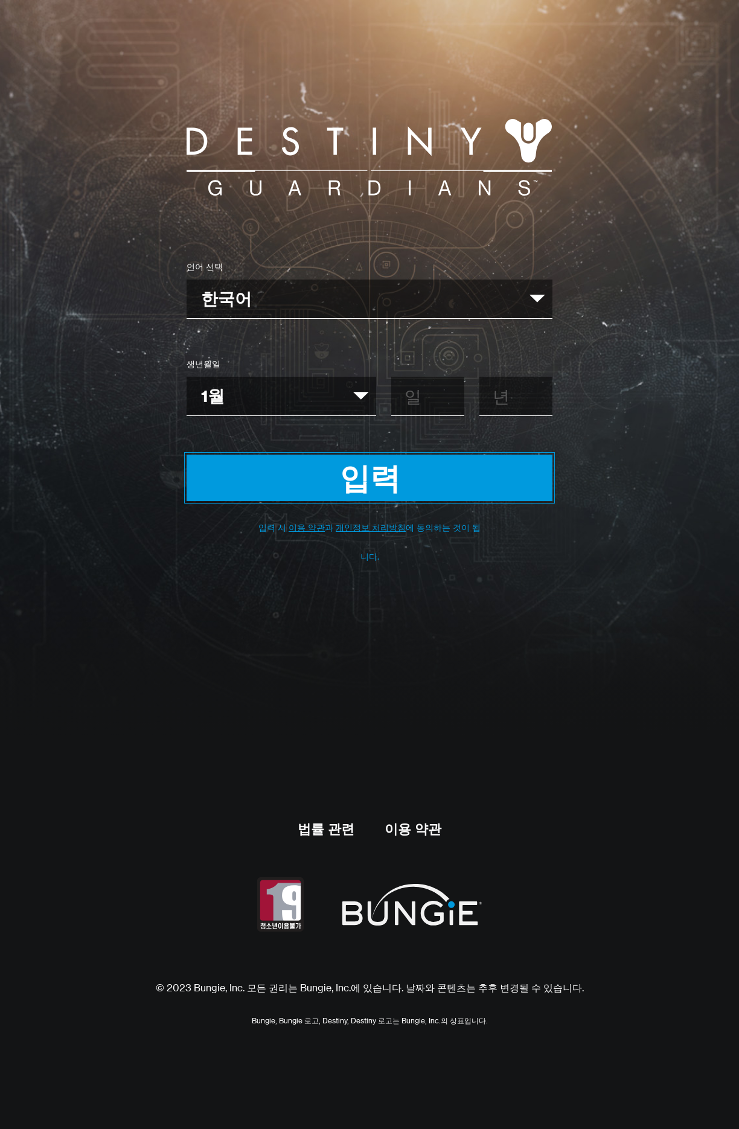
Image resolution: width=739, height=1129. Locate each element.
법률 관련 (326, 828)
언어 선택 (205, 266)
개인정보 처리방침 (371, 527)
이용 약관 (307, 527)
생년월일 (203, 364)
